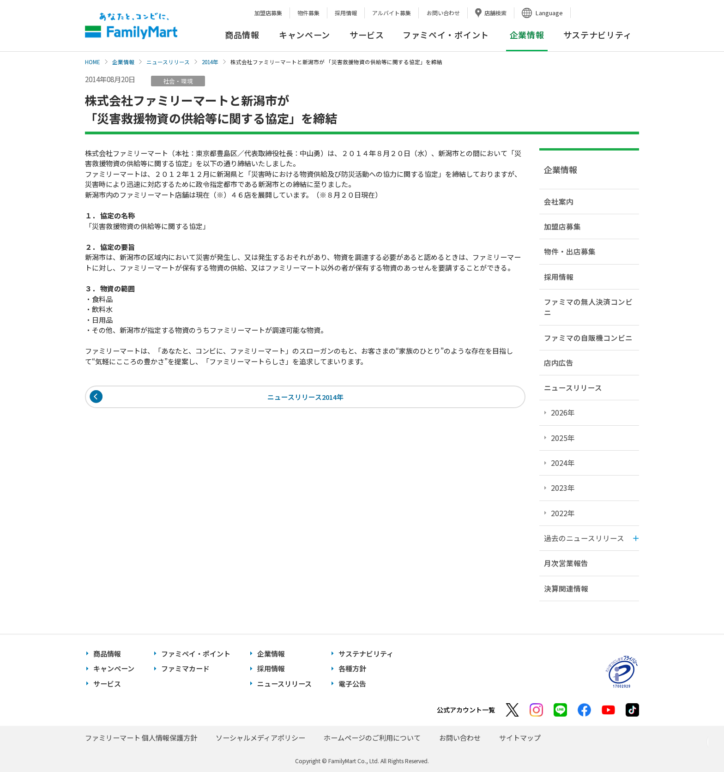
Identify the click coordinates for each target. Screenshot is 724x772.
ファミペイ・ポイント (446, 35)
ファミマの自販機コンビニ (588, 337)
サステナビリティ (597, 35)
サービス (367, 35)
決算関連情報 (566, 588)
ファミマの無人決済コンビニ (588, 306)
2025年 (563, 438)
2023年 (563, 487)
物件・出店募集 (570, 251)
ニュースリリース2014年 (305, 397)
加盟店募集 (268, 13)
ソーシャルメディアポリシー (260, 737)
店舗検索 (495, 13)
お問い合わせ (443, 13)
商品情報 (242, 35)
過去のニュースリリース (584, 538)
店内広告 (558, 362)
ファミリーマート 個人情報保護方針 (141, 737)
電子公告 (352, 683)
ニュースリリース (168, 62)
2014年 (210, 62)
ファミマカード (185, 668)
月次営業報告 (566, 563)
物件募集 (308, 13)
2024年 (563, 463)
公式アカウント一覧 (466, 709)
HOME (92, 62)
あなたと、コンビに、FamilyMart (131, 25)
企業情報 (123, 62)
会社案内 (558, 201)
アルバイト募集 (391, 13)
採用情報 (346, 13)
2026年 (563, 412)
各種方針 (352, 668)
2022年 (563, 513)
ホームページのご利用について (372, 737)
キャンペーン (304, 35)
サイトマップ (520, 737)
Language (549, 12)
